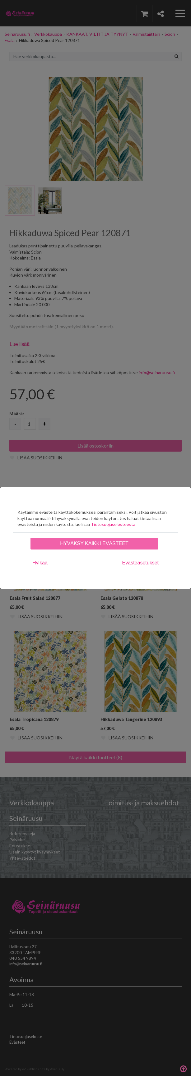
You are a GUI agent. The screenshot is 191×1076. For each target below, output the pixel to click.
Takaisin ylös (183, 1068)
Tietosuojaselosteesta (113, 524)
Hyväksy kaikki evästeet (94, 543)
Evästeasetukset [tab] (140, 562)
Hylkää (40, 562)
